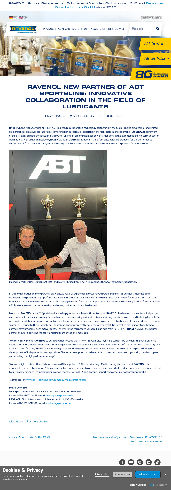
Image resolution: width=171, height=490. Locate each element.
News (94, 29)
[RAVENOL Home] (24, 30)
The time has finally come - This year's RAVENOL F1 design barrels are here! (124, 437)
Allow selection (122, 474)
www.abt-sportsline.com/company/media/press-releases (56, 380)
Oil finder (106, 29)
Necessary (161, 485)
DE (13, 17)
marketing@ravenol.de (58, 403)
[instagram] (140, 462)
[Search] (157, 29)
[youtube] (131, 462)
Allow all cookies (147, 474)
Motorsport (16, 421)
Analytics (141, 485)
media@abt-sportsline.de (59, 395)
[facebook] (122, 462)
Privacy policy (102, 474)
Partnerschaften (37, 421)
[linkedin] (149, 462)
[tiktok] (157, 462)
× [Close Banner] (166, 474)
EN (23, 17)
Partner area (151, 18)
